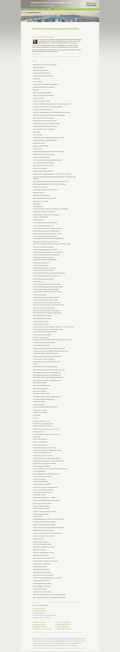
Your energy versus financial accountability (43, 490)
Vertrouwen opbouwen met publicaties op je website (45, 300)
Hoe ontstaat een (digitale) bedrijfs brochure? (44, 399)
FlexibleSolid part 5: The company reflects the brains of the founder (49, 369)
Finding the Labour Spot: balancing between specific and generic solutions (50, 351)
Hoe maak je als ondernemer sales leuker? (43, 247)
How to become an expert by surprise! (42, 503)
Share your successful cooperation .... (42, 506)
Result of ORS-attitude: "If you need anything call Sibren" (46, 474)
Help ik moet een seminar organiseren (42, 334)
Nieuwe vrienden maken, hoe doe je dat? (42, 455)
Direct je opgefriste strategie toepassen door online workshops (48, 252)
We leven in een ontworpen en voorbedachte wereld (45, 487)
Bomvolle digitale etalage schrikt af (41, 262)
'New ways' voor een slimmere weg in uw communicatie (46, 429)
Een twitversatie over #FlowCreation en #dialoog (44, 463)
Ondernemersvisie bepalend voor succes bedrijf (44, 268)
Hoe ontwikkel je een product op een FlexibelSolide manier (47, 372)
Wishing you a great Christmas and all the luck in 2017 (46, 241)
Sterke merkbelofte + (63, 626)
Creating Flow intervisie (38, 431)
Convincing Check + (40, 608)
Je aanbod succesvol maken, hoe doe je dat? (43, 359)
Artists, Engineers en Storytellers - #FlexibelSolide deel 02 (47, 380)
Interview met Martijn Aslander (40, 542)
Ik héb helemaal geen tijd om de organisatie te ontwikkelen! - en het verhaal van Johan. (53, 326)
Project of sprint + (39, 613)
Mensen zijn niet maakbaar (39, 391)
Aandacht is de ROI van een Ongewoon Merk (43, 308)
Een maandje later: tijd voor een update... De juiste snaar (46, 434)
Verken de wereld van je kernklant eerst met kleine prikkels (47, 356)
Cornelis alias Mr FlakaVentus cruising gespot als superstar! (47, 450)
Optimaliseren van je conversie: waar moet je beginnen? (46, 214)
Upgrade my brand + (40, 624)
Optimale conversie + (40, 622)
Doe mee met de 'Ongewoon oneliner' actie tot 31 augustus (47, 284)
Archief (34, 61)
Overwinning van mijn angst (39, 294)
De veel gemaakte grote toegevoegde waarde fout (45, 236)
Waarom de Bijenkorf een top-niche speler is (43, 279)
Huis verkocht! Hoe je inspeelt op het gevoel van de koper (46, 302)
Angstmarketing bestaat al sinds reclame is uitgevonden (46, 297)
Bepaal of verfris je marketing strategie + (45, 615)
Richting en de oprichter (39, 404)
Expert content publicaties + (65, 628)
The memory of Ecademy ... (39, 479)
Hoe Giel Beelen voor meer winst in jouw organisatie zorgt (47, 396)
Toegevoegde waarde (38, 206)
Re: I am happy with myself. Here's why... (43, 492)
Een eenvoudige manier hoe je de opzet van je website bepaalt (48, 329)
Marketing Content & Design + (42, 628)
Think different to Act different (40, 410)
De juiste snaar (36, 437)
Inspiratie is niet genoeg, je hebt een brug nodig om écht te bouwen (49, 348)
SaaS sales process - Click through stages (43, 225)
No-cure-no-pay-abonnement (40, 445)
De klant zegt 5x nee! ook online (40, 321)
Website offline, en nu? (38, 281)
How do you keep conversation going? (42, 476)
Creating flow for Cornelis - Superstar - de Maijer (44, 447)
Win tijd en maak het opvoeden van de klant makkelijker (46, 254)
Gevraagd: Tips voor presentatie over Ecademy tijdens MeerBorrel (48, 461)
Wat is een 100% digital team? (40, 388)
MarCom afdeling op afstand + (42, 617)
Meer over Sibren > (36, 54)
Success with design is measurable (41, 466)
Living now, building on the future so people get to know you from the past (50, 468)
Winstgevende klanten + (64, 622)
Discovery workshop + (40, 611)
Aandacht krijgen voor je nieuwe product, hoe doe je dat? (46, 361)
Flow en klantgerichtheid (39, 471)
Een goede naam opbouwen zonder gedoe (43, 257)
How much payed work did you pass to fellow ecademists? (47, 458)
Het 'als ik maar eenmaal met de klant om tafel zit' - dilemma (47, 233)
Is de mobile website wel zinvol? (40, 265)
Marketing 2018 (37, 204)
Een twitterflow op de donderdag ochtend (43, 423)
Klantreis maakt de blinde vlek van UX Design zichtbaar (46, 231)
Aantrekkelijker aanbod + (64, 624)
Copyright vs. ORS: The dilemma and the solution (45, 511)
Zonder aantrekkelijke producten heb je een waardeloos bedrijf (48, 286)
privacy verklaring (80, 648)
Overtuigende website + (41, 626)
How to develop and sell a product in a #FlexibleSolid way (46, 375)
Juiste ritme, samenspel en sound (41, 421)
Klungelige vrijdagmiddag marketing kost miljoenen (45, 249)
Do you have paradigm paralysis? (41, 514)
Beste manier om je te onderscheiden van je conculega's (46, 310)
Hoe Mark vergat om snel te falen (41, 324)
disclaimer (74, 648)
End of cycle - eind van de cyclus (41, 337)
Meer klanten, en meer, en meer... (41, 201)
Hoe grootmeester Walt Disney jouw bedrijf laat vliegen (46, 289)
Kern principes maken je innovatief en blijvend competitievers (47, 228)
